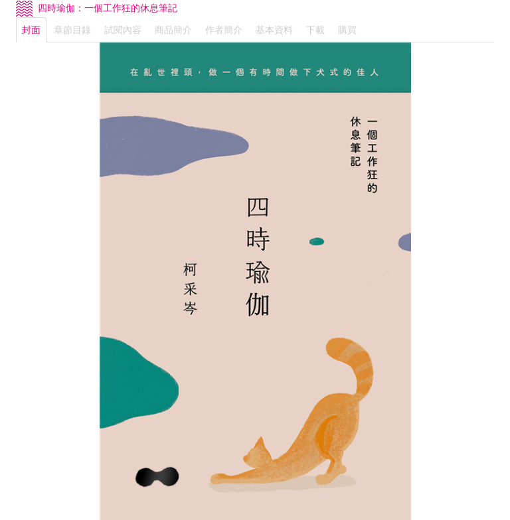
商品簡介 (173, 30)
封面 (31, 30)
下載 (315, 30)
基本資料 (274, 30)
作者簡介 (223, 30)
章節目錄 (72, 30)
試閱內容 (122, 30)
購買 (347, 30)
